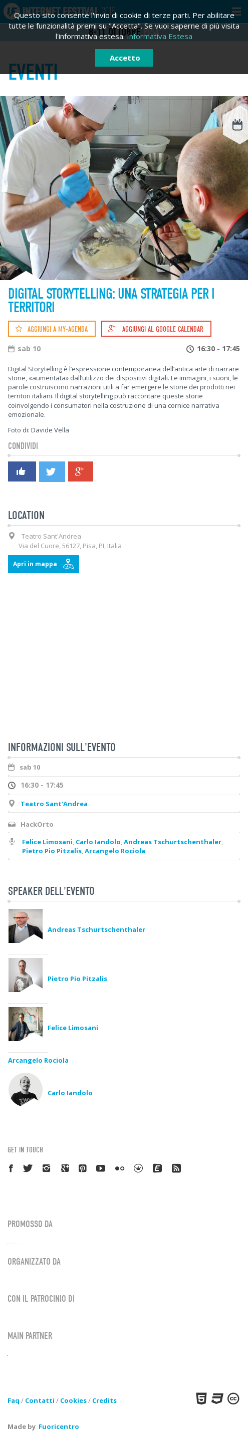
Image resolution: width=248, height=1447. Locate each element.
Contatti (40, 1400)
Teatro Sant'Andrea (54, 803)
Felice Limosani (47, 841)
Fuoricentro (59, 1426)
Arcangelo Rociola (115, 850)
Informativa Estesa (159, 36)
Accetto (125, 58)
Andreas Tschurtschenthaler (172, 841)
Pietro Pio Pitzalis (52, 850)
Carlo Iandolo (98, 841)
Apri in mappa (35, 564)
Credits (104, 1400)
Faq (14, 1400)
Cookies (73, 1400)
